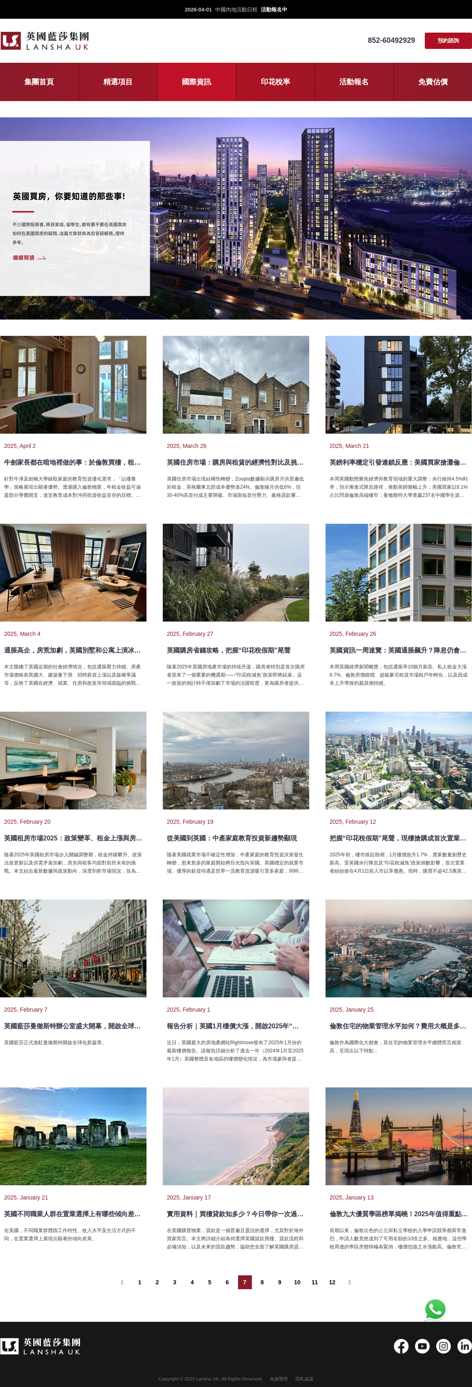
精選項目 (118, 82)
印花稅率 (275, 82)
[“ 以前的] (122, 1282)
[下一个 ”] (350, 1282)
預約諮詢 (448, 40)
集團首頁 (39, 82)
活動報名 (354, 82)
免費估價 (433, 82)
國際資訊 (196, 82)
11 (315, 1282)
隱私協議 (304, 1378)
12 (332, 1282)
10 (297, 1282)
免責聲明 (279, 1378)
